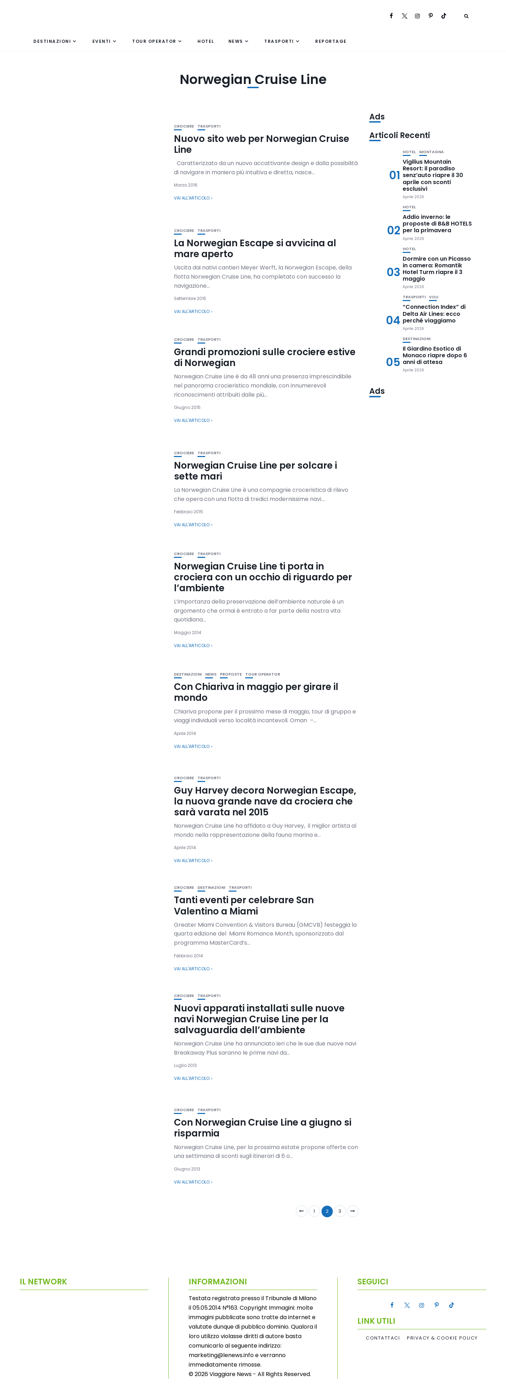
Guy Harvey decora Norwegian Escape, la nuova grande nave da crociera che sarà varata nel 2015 (265, 801)
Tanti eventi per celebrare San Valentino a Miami (244, 905)
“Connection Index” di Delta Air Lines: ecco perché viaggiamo (434, 313)
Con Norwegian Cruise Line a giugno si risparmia (262, 1128)
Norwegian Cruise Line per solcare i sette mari (255, 471)
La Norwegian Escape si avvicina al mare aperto (255, 248)
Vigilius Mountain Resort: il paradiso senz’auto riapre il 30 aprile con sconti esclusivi (433, 175)
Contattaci (383, 1338)
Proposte (231, 674)
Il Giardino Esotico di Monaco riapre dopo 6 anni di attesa (435, 355)
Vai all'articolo (191, 198)
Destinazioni (52, 41)
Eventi (101, 41)
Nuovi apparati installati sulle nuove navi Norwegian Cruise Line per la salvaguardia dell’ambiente (259, 1019)
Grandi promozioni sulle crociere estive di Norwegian (265, 357)
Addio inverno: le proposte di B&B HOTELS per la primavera (437, 223)
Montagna (431, 152)
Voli (433, 297)
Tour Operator (154, 41)
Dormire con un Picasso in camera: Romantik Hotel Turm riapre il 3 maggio (437, 269)
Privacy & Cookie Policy (442, 1338)
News (235, 41)
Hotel (205, 41)
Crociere (184, 126)
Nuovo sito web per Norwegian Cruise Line (261, 144)
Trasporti (279, 41)
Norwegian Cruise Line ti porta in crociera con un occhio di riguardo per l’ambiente (263, 577)
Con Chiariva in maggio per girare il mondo (256, 692)
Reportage (331, 41)
